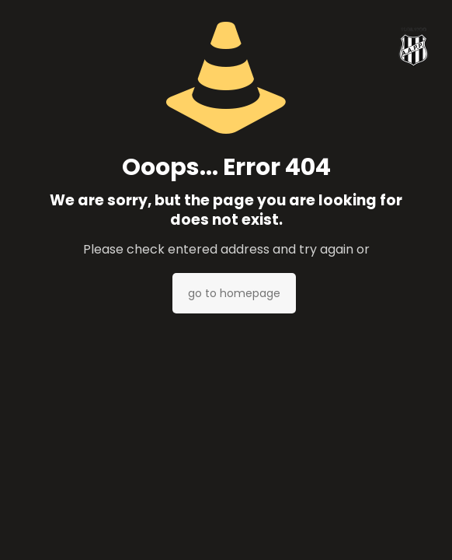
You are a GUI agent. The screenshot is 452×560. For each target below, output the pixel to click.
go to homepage (234, 293)
